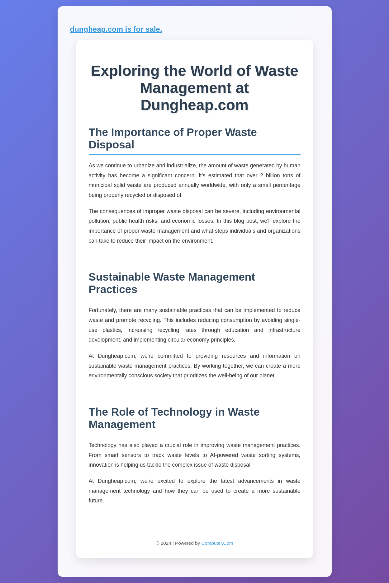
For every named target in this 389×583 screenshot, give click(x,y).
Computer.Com (217, 543)
